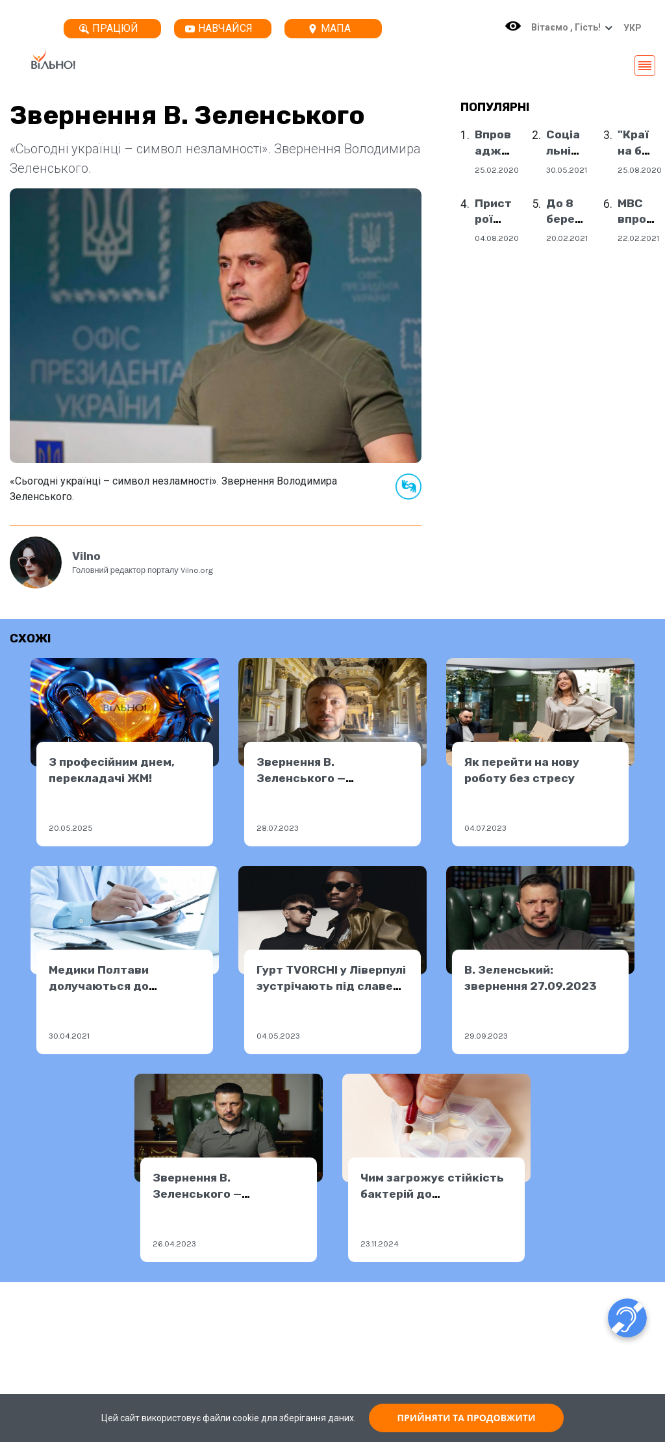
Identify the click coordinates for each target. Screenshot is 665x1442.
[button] (629, 27)
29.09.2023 (486, 1036)
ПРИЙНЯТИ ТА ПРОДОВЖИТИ (466, 1417)
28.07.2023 (278, 828)
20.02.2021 (567, 238)
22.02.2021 (638, 238)
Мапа (329, 28)
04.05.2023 (278, 1036)
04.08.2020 (497, 238)
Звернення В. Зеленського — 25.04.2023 (197, 1193)
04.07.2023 (485, 828)
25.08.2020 (640, 170)
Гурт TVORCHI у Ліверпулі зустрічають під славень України (332, 985)
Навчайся (219, 28)
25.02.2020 (497, 170)
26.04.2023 (174, 1243)
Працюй (108, 28)
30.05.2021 (566, 170)
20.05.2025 (71, 828)
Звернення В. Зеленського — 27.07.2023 (301, 777)
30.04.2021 (69, 1036)
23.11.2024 (379, 1243)
